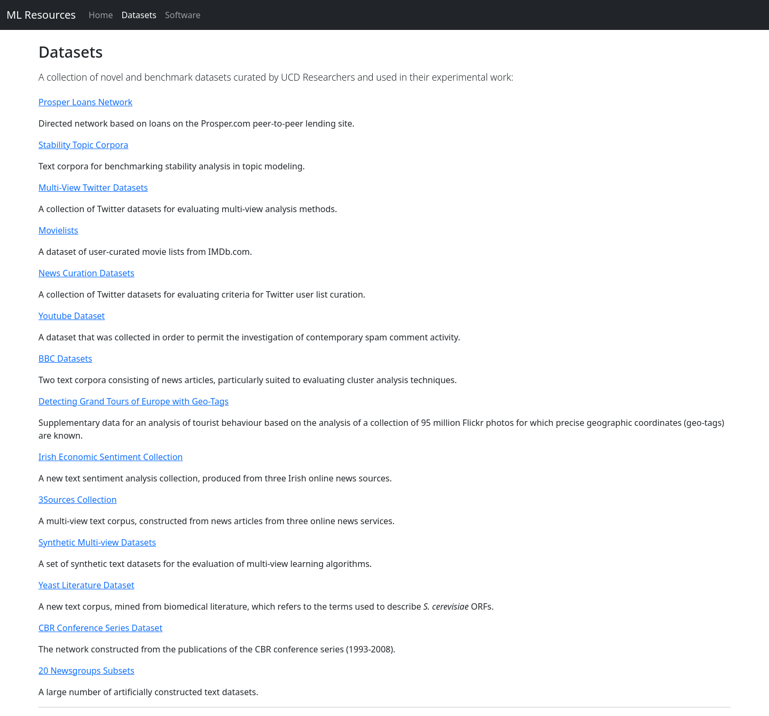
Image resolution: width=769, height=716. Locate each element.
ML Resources (41, 14)
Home (101, 15)
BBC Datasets (65, 358)
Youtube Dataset (71, 316)
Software (183, 15)
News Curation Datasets (86, 273)
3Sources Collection (77, 499)
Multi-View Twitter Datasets (93, 187)
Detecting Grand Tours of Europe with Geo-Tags (133, 401)
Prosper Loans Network (85, 102)
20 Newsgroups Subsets (86, 670)
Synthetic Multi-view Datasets (97, 542)
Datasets (138, 15)
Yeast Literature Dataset (86, 585)
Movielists (58, 230)
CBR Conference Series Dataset (100, 628)
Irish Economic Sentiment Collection (110, 457)
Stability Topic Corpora (83, 145)
